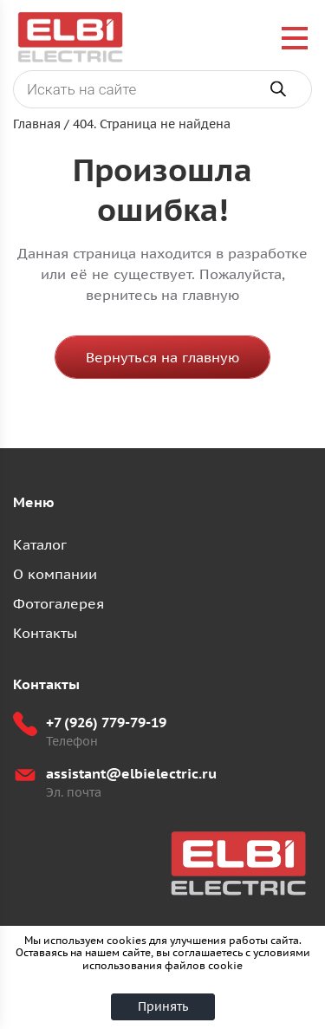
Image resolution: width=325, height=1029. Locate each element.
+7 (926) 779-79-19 (106, 722)
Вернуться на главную (162, 357)
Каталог (40, 544)
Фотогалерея (58, 603)
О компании (55, 574)
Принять (163, 1006)
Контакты (45, 632)
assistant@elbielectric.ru (131, 773)
